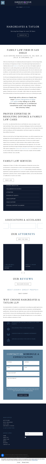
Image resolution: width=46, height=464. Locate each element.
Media (4, 440)
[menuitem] (12, 435)
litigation (40, 148)
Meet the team (23, 239)
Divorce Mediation (12, 185)
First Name (9, 361)
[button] (2, 455)
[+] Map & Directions (8, 427)
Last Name (27, 361)
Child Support (11, 198)
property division (20, 169)
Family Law (8, 180)
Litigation (9, 192)
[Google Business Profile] (25, 437)
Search (27, 433)
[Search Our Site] (41, 433)
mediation (17, 148)
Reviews (5, 442)
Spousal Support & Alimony (15, 205)
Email (26, 367)
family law (15, 65)
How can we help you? (11, 378)
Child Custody (11, 202)
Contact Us (23, 35)
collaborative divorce (26, 148)
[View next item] (24, 272)
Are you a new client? (11, 372)
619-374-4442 (26, 7)
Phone (8, 367)
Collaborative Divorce (13, 188)
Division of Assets (12, 195)
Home (4, 435)
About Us (5, 437)
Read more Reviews (23, 283)
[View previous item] (21, 272)
